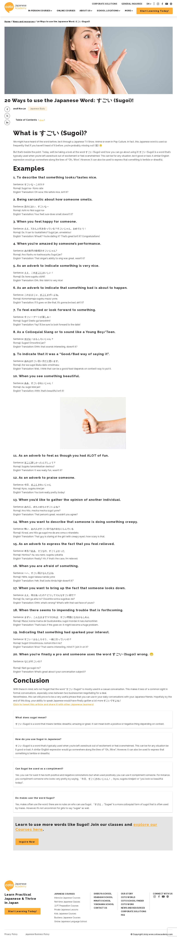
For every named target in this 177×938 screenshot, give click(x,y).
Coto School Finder (132, 901)
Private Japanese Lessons (66, 910)
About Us (85, 11)
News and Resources (133, 908)
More (128, 11)
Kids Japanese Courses (65, 914)
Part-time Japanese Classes (67, 902)
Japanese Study (37, 109)
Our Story (127, 894)
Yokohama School (104, 904)
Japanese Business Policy (37, 934)
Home (7, 21)
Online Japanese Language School (70, 921)
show (41, 120)
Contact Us (100, 908)
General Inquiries (131, 4)
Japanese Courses (64, 894)
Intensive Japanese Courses (67, 898)
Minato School (102, 901)
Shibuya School (103, 894)
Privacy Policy (11, 934)
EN (148, 4)
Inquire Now (27, 842)
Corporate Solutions (104, 4)
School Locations (107, 11)
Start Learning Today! (154, 11)
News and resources (24, 21)
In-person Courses (39, 11)
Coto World (128, 897)
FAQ (123, 915)
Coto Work (127, 904)
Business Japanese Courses (67, 917)
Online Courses (66, 11)
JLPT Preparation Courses (66, 906)
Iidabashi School (103, 897)
